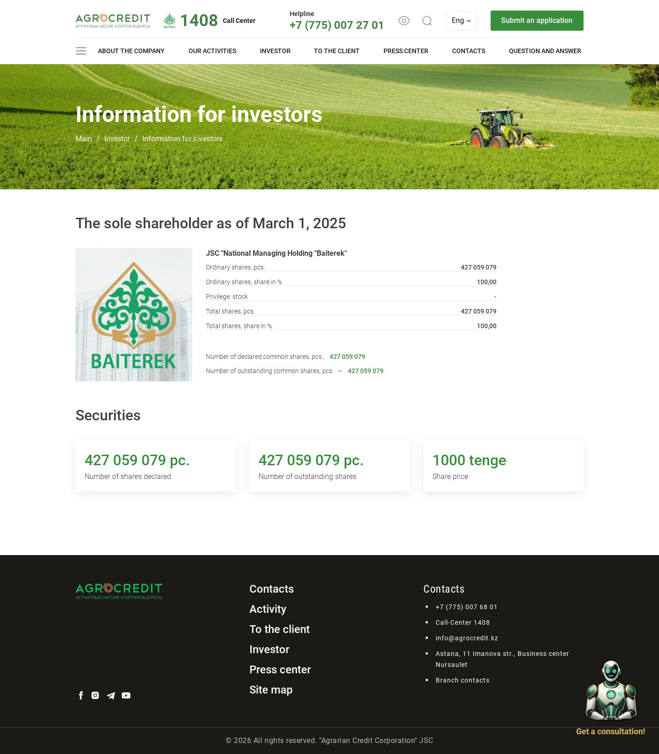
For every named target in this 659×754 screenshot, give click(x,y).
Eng (460, 20)
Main (84, 138)
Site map (271, 689)
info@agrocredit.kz (467, 638)
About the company (131, 51)
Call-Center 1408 (463, 622)
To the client (337, 51)
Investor (275, 51)
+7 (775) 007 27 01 (336, 25)
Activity (267, 609)
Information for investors (182, 138)
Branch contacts (463, 680)
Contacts (468, 51)
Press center (406, 51)
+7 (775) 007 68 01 (467, 607)
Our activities (212, 51)
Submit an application (537, 20)
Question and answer (545, 51)
